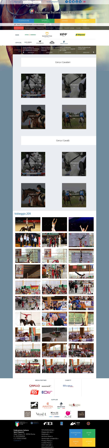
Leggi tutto (31, 52)
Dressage (74, 85)
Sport (44, 21)
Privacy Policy (46, 440)
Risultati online (19, 28)
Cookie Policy (46, 443)
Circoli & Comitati (69, 28)
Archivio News (46, 436)
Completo (33, 116)
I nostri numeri (49, 28)
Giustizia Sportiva (30, 28)
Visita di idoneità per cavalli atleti (84, 48)
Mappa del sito (46, 432)
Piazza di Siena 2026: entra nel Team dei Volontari (47, 49)
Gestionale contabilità (49, 438)
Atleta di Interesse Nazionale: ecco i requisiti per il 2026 (67, 49)
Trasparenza (40, 28)
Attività (85, 21)
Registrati (55, 2)
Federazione (23, 21)
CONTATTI (17, 440)
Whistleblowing (47, 430)
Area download (46, 447)
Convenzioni (58, 28)
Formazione (86, 28)
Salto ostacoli (33, 85)
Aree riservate (46, 445)
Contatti (78, 28)
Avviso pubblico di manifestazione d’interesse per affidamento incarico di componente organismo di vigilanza (31, 50)
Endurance (74, 116)
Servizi (65, 21)
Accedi (49, 2)
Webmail (44, 434)
